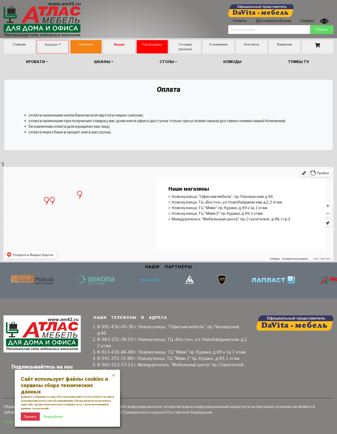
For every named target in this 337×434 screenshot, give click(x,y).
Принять (30, 417)
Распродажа (152, 44)
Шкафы (102, 62)
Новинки (86, 44)
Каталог (51, 44)
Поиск (322, 29)
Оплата (239, 21)
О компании (218, 44)
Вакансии (284, 44)
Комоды (232, 62)
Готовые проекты (185, 46)
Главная (19, 44)
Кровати (35, 62)
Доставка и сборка (273, 21)
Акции (119, 44)
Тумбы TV (298, 62)
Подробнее (53, 417)
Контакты (251, 44)
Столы (167, 62)
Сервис (307, 21)
